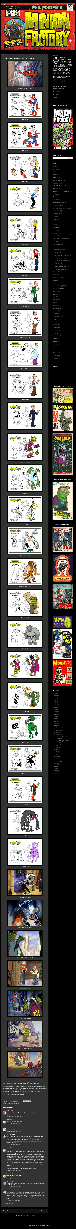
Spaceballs (55, 294)
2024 (55, 698)
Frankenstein (56, 211)
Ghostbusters (56, 222)
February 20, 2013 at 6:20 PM (14, 1178)
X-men (54, 358)
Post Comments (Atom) (28, 1215)
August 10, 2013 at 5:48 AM (13, 1200)
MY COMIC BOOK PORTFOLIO (61, 258)
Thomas (9, 1173)
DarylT (8, 1119)
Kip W (8, 1181)
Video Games (56, 347)
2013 (55, 723)
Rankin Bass (56, 283)
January (58, 761)
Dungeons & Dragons (58, 202)
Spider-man (17, 1103)
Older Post (44, 1211)
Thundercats (56, 330)
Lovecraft (55, 236)
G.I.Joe (54, 219)
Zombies (55, 361)
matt (8, 1148)
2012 (55, 725)
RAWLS (8, 1110)
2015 (55, 719)
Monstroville (56, 252)
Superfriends (56, 308)
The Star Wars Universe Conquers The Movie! (61, 741)
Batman (55, 174)
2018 (55, 712)
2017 (55, 714)
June (57, 749)
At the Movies (56, 172)
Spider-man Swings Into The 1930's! (61, 737)
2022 (55, 702)
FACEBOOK (56, 94)
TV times (55, 338)
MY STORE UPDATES (59, 269)
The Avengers (56, 319)
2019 (55, 709)
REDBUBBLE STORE (58, 89)
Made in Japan (56, 244)
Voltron (54, 349)
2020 (55, 707)
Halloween (55, 227)
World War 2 (56, 355)
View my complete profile (59, 81)
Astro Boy (55, 169)
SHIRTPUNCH (56, 91)
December (58, 727)
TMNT (54, 333)
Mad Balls (55, 241)
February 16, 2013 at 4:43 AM (14, 1131)
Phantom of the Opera (58, 272)
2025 (55, 695)
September (59, 734)
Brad (8, 1190)
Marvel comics (10, 1103)
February (58, 758)
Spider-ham (56, 297)
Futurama (55, 216)
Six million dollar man (58, 288)
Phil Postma (10, 1134)
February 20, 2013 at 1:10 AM (14, 1170)
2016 (55, 716)
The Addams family (58, 316)
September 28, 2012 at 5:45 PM (14, 1116)
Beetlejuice (55, 177)
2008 (55, 771)
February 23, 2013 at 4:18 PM (14, 1186)
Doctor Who (56, 199)
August (58, 745)
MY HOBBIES (56, 263)
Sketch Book (56, 291)
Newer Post (6, 1211)
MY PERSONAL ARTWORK (60, 266)
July (57, 747)
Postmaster (9, 1127)
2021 (55, 705)
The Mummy (56, 322)
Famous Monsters (57, 205)
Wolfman (55, 352)
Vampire (55, 344)
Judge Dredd (56, 233)
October (58, 732)
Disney (54, 197)
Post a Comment (9, 1203)
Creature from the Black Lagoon (61, 191)
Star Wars (55, 305)
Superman (55, 311)
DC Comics (56, 194)
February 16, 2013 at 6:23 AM (14, 1144)
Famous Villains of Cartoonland (61, 208)
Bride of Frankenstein (58, 186)
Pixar (54, 274)
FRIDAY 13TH (56, 213)
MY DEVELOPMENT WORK (60, 261)
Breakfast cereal (57, 183)
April (57, 754)
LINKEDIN (55, 97)
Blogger (47, 1225)
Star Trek (55, 302)
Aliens (54, 166)
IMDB (54, 100)
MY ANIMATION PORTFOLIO (60, 255)
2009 (55, 768)
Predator (55, 280)
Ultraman (55, 341)
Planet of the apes (57, 277)
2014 (55, 721)
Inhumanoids (56, 230)
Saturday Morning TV (58, 286)
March (57, 756)
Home (25, 1211)
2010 (55, 766)
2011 (55, 764)
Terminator (55, 313)
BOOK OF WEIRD (57, 180)
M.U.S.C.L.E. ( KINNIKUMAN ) (61, 238)
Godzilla (55, 224)
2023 (55, 700)
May (57, 751)
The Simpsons (56, 324)
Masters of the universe (59, 249)
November (58, 730)
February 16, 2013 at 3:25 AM (14, 1123)
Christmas (55, 188)
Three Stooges (56, 327)
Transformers (56, 336)
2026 (55, 693)
